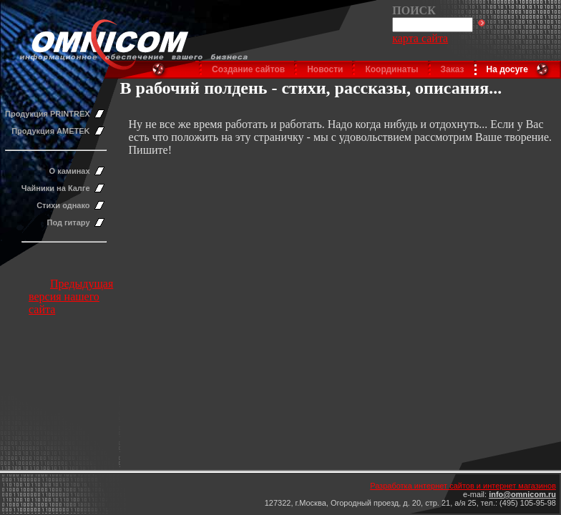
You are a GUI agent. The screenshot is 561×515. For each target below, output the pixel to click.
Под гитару (68, 222)
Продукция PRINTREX (47, 113)
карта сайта (420, 38)
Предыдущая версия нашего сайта (71, 296)
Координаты (391, 69)
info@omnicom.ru (522, 494)
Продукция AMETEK (50, 131)
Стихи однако (62, 205)
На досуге (507, 69)
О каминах (69, 171)
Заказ (452, 69)
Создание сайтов (248, 69)
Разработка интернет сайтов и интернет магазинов (463, 485)
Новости (325, 69)
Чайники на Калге (55, 188)
